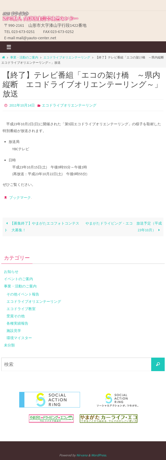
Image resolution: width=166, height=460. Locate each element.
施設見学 (13, 330)
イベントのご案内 (18, 279)
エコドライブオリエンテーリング (66, 57)
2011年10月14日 (22, 105)
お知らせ (11, 271)
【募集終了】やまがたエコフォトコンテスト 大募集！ (41, 226)
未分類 (9, 345)
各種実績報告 (17, 323)
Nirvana (82, 455)
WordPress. (99, 455)
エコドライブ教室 (21, 308)
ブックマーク (20, 197)
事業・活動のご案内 (24, 57)
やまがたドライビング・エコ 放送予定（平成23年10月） (123, 226)
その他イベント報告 (22, 294)
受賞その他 (15, 316)
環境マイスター (19, 338)
